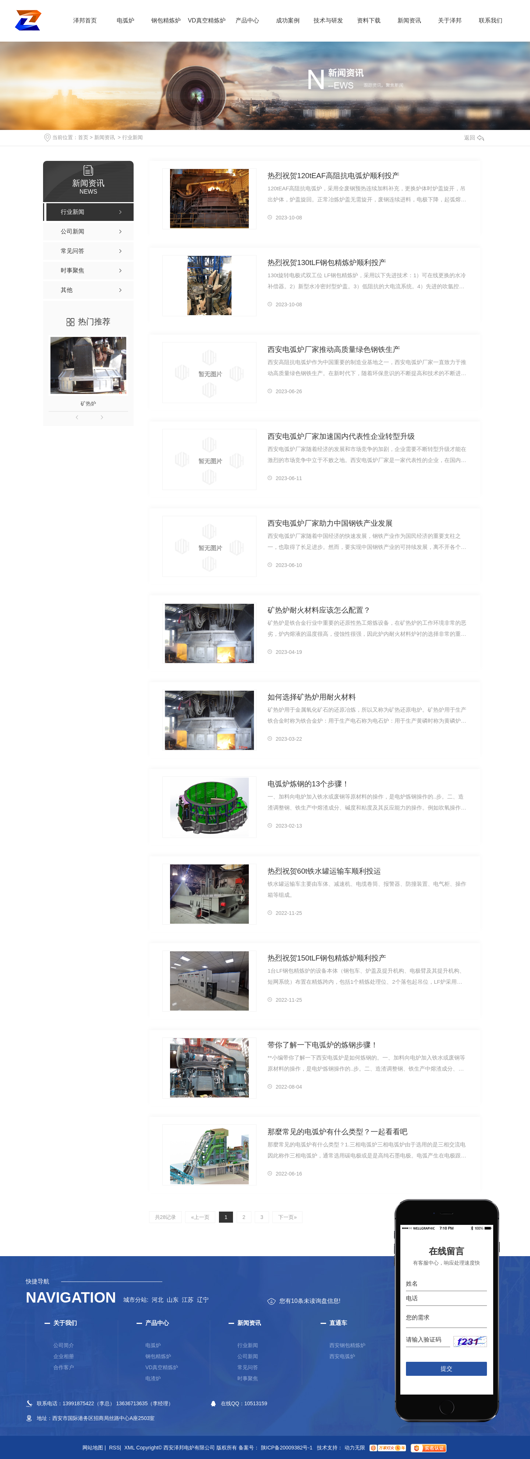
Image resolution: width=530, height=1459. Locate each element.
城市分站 (135, 1300)
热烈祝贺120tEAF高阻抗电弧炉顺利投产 (333, 176)
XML (129, 1448)
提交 (447, 1368)
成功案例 (288, 20)
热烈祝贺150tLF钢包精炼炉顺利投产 (327, 958)
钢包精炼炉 (166, 20)
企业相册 (63, 1356)
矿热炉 (88, 403)
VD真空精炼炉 (206, 20)
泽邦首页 (85, 20)
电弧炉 (125, 20)
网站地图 (94, 1448)
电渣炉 (153, 1378)
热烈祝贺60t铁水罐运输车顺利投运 (324, 871)
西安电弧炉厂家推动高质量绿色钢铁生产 (334, 349)
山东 (173, 1300)
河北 (157, 1300)
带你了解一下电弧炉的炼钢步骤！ (323, 1045)
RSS (115, 1448)
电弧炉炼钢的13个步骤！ (308, 784)
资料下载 (369, 20)
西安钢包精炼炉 (347, 1345)
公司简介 (63, 1345)
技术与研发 (328, 20)
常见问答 (247, 1367)
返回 (474, 137)
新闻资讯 (409, 20)
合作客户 (63, 1367)
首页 (83, 137)
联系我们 (490, 20)
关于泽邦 (450, 20)
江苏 (188, 1300)
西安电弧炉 (342, 1356)
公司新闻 (247, 1356)
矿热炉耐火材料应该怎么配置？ (319, 610)
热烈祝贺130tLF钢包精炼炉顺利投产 (327, 262)
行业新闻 (132, 137)
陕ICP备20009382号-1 (286, 1448)
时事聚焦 (247, 1378)
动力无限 (354, 1448)
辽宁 (203, 1300)
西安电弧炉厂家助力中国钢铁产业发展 (330, 523)
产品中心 (247, 20)
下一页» (287, 1217)
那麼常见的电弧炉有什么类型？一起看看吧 (337, 1132)
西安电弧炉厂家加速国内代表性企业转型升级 (341, 436)
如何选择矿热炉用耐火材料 (312, 697)
